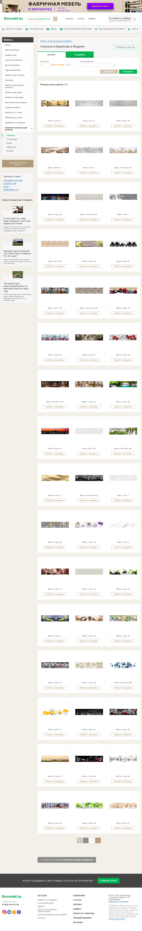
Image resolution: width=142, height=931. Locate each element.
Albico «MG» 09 (123, 121)
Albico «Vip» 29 (54, 355)
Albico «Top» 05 (123, 402)
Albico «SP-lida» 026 (123, 448)
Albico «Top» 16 (89, 542)
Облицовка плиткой (12, 180)
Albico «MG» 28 (88, 823)
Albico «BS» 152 (89, 448)
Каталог (69, 19)
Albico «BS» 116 (54, 308)
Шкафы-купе (11, 55)
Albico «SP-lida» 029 (88, 308)
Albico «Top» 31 (55, 776)
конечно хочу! (108, 880)
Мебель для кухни (13, 92)
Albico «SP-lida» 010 (123, 168)
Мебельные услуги (13, 117)
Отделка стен (9, 183)
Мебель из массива (14, 97)
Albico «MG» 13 (54, 168)
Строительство (36, 29)
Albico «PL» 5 (123, 542)
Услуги (134, 29)
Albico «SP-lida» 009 (123, 683)
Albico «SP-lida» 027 (54, 402)
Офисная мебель (13, 70)
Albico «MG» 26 (88, 729)
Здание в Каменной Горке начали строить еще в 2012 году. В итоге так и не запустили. (17, 253)
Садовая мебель (13, 107)
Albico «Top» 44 (123, 308)
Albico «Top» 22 (89, 402)
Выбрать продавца (55, 125)
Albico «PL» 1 (123, 214)
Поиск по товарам (83, 913)
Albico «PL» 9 (89, 121)
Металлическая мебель (16, 102)
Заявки (77, 909)
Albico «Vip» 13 (54, 495)
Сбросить (109, 71)
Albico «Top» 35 (55, 823)
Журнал (91, 19)
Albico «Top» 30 (55, 542)
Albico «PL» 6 (89, 168)
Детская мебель (12, 65)
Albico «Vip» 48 (88, 261)
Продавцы (80, 55)
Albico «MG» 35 (54, 729)
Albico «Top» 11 (55, 636)
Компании (79, 895)
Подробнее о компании (119, 901)
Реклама (78, 922)
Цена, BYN (44, 61)
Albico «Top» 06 (55, 214)
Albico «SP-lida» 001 (88, 214)
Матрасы (9, 80)
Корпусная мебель (13, 60)
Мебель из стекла (13, 112)
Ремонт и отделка (13, 29)
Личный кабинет (82, 918)
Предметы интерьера (15, 122)
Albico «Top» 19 (55, 589)
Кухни (7, 45)
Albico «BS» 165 (54, 261)
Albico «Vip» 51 (123, 823)
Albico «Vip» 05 (54, 448)
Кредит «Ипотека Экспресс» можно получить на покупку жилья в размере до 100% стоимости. (17, 221)
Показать (128, 71)
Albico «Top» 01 (123, 636)
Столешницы (12, 139)
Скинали (11, 135)
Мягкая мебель (12, 50)
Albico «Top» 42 (123, 355)
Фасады (10, 151)
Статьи (81, 19)
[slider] (52, 65)
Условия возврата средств (117, 919)
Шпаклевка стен (11, 189)
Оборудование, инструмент (111, 29)
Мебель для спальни (14, 75)
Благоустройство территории (77, 29)
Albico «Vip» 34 (54, 683)
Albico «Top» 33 (89, 636)
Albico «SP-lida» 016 (88, 495)
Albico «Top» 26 (89, 776)
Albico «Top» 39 (89, 683)
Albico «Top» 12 (89, 589)
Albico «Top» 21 (123, 589)
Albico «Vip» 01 (123, 261)
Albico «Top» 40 (123, 729)
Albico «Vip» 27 (54, 121)
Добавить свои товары (17, 163)
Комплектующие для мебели (16, 128)
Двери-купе (11, 147)
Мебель (53, 29)
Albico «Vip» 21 (88, 355)
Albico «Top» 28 (123, 776)
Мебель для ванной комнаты (14, 86)
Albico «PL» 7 (123, 495)
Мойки (9, 143)
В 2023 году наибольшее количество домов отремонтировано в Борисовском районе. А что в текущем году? (17, 288)
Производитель (87, 61)
